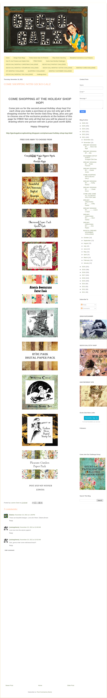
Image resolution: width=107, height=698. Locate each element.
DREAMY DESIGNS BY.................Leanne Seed (90, 210)
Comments (85, 308)
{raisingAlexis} (14, 527)
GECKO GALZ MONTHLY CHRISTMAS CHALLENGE (22, 64)
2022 (84, 134)
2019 (84, 269)
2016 (84, 278)
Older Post (70, 685)
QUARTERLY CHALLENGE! (36, 71)
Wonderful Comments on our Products (81, 58)
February (87, 260)
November (87, 142)
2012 (84, 289)
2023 (84, 131)
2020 (84, 266)
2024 (84, 129)
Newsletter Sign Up (91, 418)
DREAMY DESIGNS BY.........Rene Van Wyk (90, 146)
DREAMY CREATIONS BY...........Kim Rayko (88, 225)
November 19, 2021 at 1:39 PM (25, 515)
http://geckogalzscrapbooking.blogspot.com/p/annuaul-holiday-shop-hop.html (39, 133)
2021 (84, 137)
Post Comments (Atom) (44, 692)
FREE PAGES (37, 61)
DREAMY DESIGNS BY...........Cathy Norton (89, 182)
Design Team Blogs (19, 58)
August (86, 243)
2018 (84, 272)
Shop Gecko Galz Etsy (59, 58)
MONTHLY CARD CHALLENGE (85, 68)
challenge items (41, 74)
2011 (84, 292)
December (87, 140)
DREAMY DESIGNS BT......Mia (89, 152)
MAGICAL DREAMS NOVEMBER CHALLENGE (89, 232)
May (85, 252)
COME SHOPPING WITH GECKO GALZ (89, 176)
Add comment (9, 550)
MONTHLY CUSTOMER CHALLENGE (60, 71)
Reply (11, 520)
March (86, 257)
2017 (84, 275)
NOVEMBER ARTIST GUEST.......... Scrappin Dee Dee (90, 157)
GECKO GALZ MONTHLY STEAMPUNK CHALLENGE (22, 68)
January (86, 263)
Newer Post (9, 685)
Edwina (11, 515)
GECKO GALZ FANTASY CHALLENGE (54, 64)
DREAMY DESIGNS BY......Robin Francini (89, 163)
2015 (84, 281)
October (86, 237)
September (87, 240)
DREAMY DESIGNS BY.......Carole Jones (89, 170)
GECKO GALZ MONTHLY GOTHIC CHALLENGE (57, 68)
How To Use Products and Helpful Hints (17, 61)
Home (7, 58)
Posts (83, 305)
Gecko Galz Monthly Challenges (55, 61)
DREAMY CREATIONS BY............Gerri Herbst (89, 217)
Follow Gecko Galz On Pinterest (38, 58)
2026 (84, 123)
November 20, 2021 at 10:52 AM (30, 539)
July (85, 246)
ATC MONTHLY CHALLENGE (15, 71)
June (85, 249)
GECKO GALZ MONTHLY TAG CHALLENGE (19, 74)
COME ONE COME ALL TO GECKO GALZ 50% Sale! (89, 195)
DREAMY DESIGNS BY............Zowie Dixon (89, 189)
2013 (84, 286)
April (85, 254)
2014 (84, 283)
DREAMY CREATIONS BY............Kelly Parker (89, 202)
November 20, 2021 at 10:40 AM (30, 527)
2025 (84, 126)
